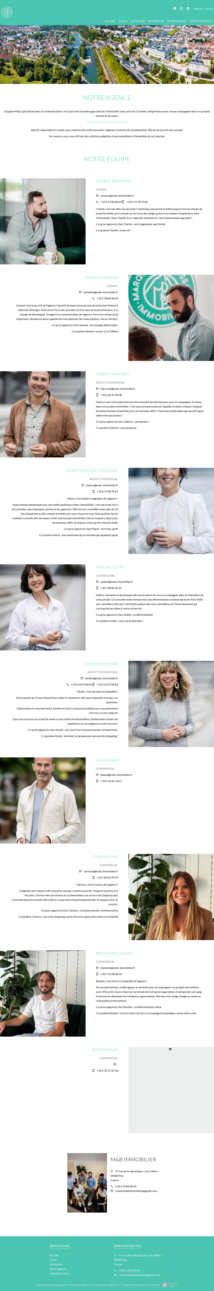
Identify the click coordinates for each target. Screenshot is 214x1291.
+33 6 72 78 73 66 (137, 201)
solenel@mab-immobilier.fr (116, 581)
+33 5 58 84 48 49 (107, 298)
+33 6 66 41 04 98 (111, 394)
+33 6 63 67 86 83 (81, 684)
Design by (169, 1285)
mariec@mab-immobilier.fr (102, 485)
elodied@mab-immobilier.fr (101, 678)
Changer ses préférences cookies (140, 1284)
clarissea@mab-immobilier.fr (101, 871)
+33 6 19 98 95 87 (107, 491)
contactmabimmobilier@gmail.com (136, 1190)
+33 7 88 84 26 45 (111, 587)
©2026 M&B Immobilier (51, 1285)
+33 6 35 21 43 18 (107, 1070)
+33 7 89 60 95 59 (107, 877)
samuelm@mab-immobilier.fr (100, 292)
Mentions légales (79, 1284)
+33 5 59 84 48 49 (111, 201)
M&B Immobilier (133, 1159)
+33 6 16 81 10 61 (111, 781)
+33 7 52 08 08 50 (111, 974)
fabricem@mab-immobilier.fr (117, 388)
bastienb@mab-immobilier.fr (117, 967)
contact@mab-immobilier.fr (117, 195)
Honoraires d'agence (105, 1284)
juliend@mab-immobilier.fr (116, 774)
